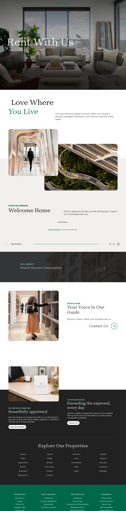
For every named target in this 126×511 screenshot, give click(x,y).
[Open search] (121, 3)
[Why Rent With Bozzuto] (33, 152)
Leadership (77, 498)
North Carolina (49, 467)
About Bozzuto (77, 494)
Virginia (76, 471)
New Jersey (103, 462)
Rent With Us (19, 498)
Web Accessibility (106, 507)
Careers (19, 501)
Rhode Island (23, 471)
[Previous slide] (7, 244)
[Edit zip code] (61, 229)
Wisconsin (49, 475)
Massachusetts (23, 462)
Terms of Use (106, 504)
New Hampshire (76, 462)
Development (48, 504)
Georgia (49, 458)
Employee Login (19, 507)
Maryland (103, 458)
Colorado (49, 454)
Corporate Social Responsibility (77, 504)
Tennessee (49, 471)
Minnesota (49, 462)
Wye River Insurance (48, 507)
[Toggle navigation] (4, 3)
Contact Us (20, 504)
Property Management (49, 501)
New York (23, 467)
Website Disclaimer (106, 501)
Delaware (103, 454)
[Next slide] (9, 244)
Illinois (76, 458)
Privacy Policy (106, 498)
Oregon (76, 467)
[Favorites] (117, 3)
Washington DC (23, 475)
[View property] (22, 244)
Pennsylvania (103, 467)
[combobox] (61, 268)
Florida (23, 458)
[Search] (105, 268)
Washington (103, 471)
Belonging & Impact (77, 507)
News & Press (77, 501)
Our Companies (48, 494)
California (23, 454)
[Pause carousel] (118, 244)
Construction (48, 498)
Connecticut (76, 454)
